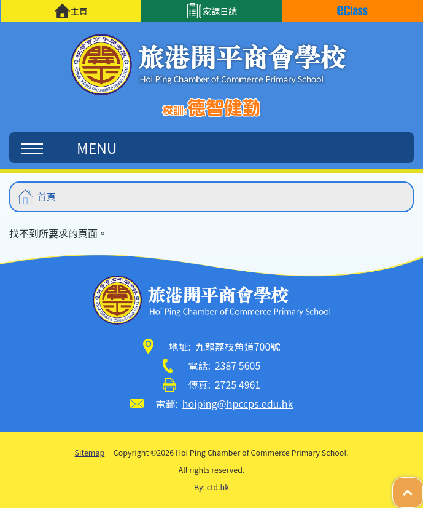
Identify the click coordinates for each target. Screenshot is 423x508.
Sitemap (90, 452)
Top (422, 486)
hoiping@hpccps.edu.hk (237, 403)
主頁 (71, 10)
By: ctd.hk (211, 487)
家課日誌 (211, 10)
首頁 (46, 196)
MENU (69, 147)
